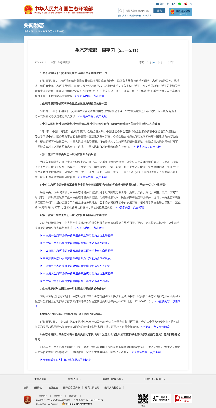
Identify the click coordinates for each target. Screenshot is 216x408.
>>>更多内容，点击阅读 (89, 96)
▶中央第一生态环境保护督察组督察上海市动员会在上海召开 (76, 235)
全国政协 (53, 387)
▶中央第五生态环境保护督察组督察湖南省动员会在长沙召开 (76, 265)
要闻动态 (47, 31)
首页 (37, 31)
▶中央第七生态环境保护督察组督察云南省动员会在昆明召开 (76, 281)
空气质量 (147, 15)
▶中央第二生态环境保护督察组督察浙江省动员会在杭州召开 (76, 243)
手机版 (143, 400)
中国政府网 (40, 379)
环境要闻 (59, 31)
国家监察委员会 (71, 387)
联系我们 (73, 396)
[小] (160, 62)
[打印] (171, 62)
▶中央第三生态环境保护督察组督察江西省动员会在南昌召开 (76, 250)
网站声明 (43, 396)
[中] (154, 62)
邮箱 (160, 4)
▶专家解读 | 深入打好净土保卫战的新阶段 (65, 359)
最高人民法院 (92, 387)
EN (173, 4)
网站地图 (58, 396)
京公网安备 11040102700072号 (77, 404)
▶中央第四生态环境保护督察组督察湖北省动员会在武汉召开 (76, 258)
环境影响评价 (135, 15)
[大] (149, 62)
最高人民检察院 (112, 387)
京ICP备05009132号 (94, 400)
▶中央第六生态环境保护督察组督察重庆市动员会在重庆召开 (76, 273)
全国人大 (38, 387)
